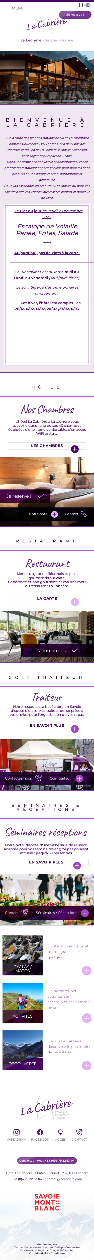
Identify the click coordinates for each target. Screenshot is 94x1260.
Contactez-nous (24, 778)
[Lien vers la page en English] (87, 5)
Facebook (40, 1134)
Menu (18, 8)
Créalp (59, 1247)
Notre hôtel (38, 514)
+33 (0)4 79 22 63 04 (27, 1179)
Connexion (72, 1247)
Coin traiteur (60, 778)
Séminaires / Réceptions (56, 912)
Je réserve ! (19, 496)
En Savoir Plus (47, 725)
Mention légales (47, 1244)
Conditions (58, 1253)
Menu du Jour (52, 650)
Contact (77, 513)
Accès (60, 1134)
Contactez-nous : (47, 1160)
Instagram (16, 1134)
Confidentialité (38, 1253)
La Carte (47, 598)
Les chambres (47, 445)
